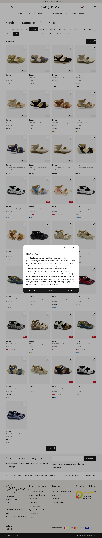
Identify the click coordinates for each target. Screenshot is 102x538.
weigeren (52, 290)
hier (54, 279)
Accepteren (33, 290)
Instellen (70, 290)
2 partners (71, 263)
